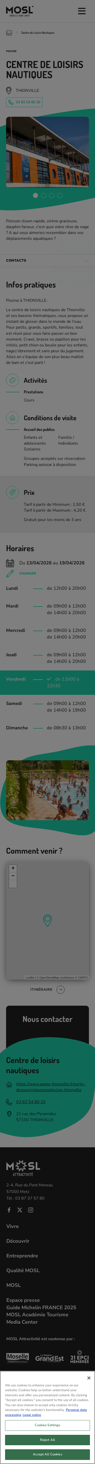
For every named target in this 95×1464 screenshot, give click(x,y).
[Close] (88, 1382)
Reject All (47, 1445)
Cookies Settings (47, 1430)
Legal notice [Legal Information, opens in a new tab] (32, 1420)
